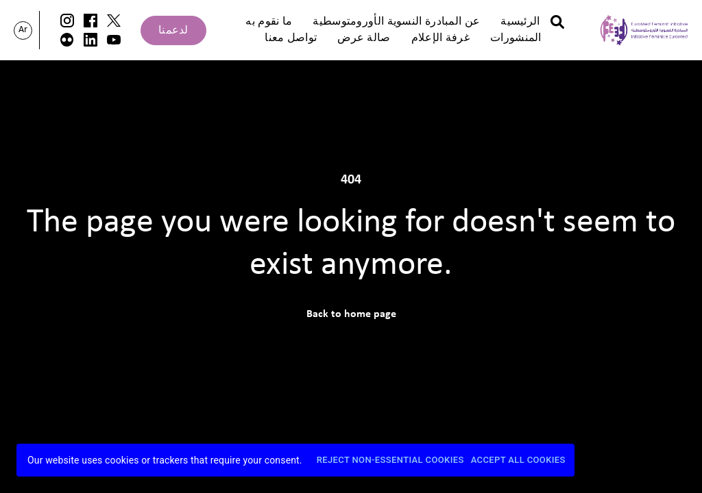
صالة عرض (363, 38)
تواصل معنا (291, 38)
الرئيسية (520, 21)
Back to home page (351, 314)
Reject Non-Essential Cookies (390, 460)
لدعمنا (173, 30)
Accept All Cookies (518, 460)
